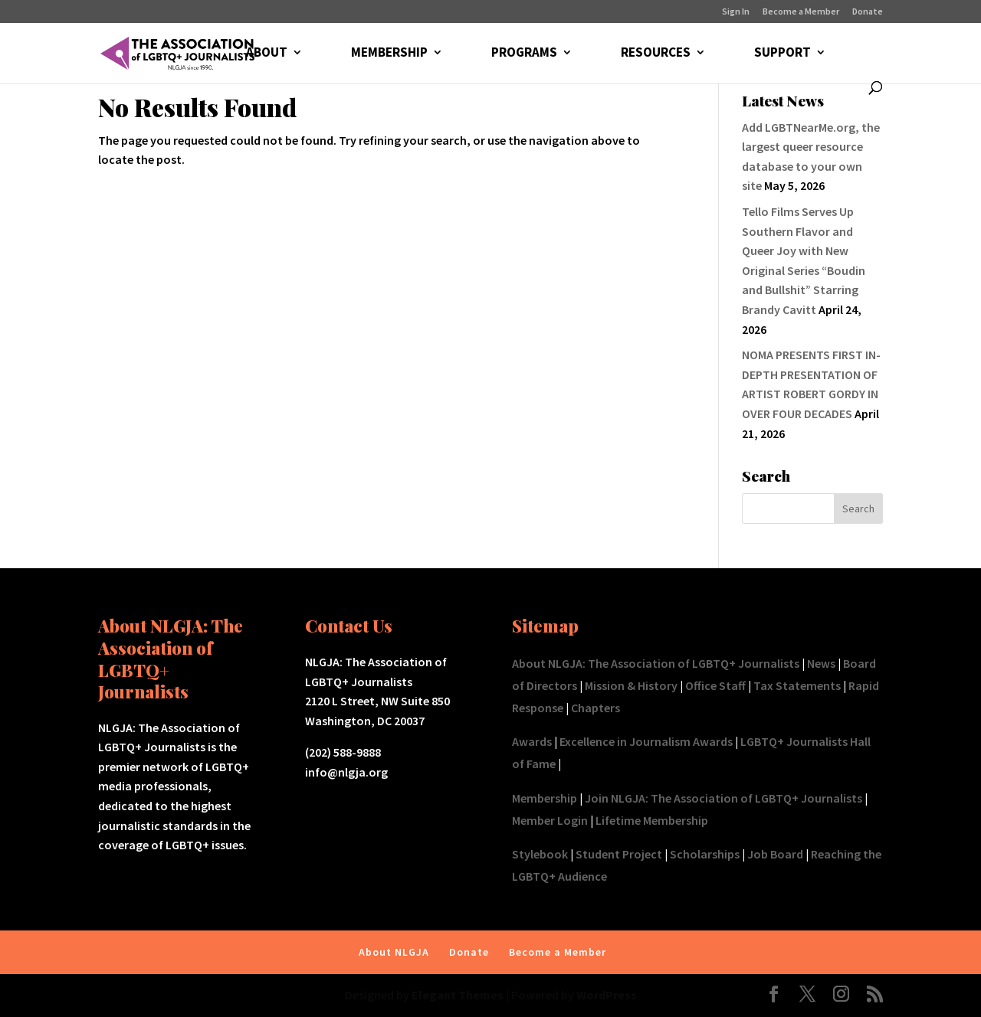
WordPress (606, 994)
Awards (532, 741)
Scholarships (705, 854)
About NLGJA (394, 952)
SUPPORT (782, 53)
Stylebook (540, 854)
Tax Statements (797, 685)
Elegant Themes (458, 994)
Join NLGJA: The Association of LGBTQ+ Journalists (723, 798)
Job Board (775, 854)
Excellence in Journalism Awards (646, 741)
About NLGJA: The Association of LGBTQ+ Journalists (655, 663)
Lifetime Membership (651, 820)
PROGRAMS (524, 53)
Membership (544, 798)
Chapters (595, 707)
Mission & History (631, 685)
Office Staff (715, 685)
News (821, 663)
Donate (867, 12)
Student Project (619, 854)
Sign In (736, 12)
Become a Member (801, 12)
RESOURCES (656, 53)
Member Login (550, 820)
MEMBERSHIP (389, 53)
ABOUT (266, 53)
